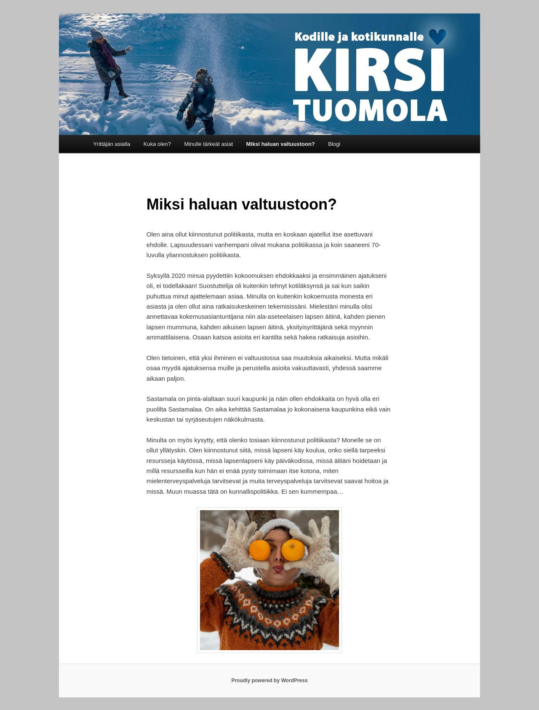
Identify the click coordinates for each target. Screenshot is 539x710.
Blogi (334, 144)
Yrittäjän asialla (111, 144)
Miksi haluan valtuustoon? (280, 144)
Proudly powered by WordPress (269, 680)
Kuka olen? (157, 144)
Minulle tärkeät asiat (208, 144)
